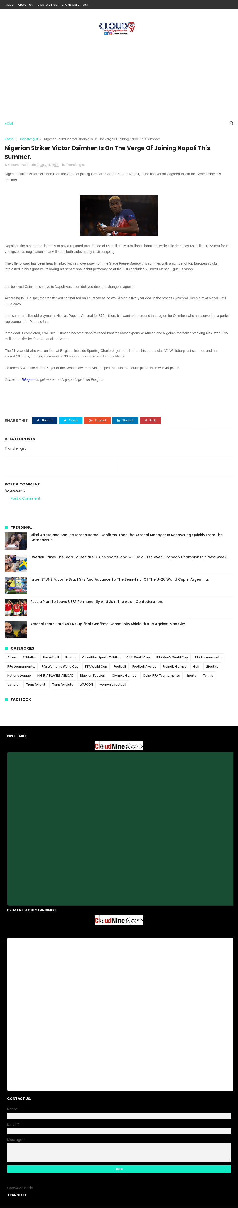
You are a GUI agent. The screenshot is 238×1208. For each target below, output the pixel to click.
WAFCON (86, 685)
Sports (191, 676)
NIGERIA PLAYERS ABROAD (55, 676)
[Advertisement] (119, 76)
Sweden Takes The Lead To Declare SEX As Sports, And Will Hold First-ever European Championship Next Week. (128, 557)
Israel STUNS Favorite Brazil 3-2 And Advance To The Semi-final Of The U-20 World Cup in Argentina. (119, 579)
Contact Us (47, 5)
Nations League (19, 676)
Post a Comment (25, 498)
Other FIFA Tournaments (161, 676)
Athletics (29, 658)
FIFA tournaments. (21, 667)
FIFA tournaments (208, 658)
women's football (112, 685)
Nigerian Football (92, 676)
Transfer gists (62, 685)
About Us (25, 5)
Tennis (208, 676)
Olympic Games (124, 676)
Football (120, 667)
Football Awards (144, 667)
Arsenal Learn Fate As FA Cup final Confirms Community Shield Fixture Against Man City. (108, 624)
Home (9, 5)
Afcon (11, 658)
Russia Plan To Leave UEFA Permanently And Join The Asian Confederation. (96, 602)
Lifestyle (212, 667)
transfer (13, 685)
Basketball (51, 658)
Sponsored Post (75, 5)
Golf (196, 667)
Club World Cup (138, 658)
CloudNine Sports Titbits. (101, 658)
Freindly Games (174, 667)
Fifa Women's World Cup (60, 667)
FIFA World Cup (96, 667)
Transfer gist (29, 139)
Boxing (70, 658)
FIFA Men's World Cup (172, 658)
